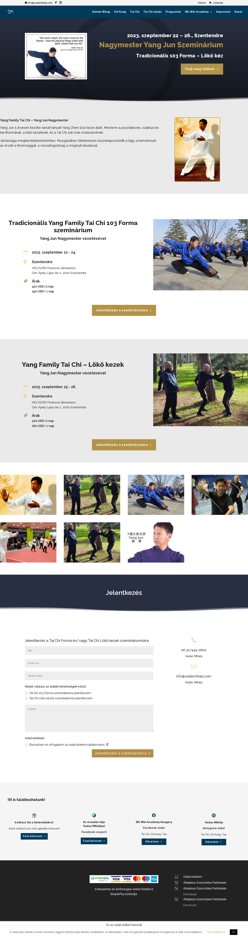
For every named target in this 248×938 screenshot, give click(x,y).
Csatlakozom (92, 840)
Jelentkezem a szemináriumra (120, 753)
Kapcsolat (223, 11)
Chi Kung (120, 11)
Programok (173, 11)
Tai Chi (134, 11)
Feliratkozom (32, 836)
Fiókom (202, 3)
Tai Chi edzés (152, 11)
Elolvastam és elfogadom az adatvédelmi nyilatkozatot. (67, 745)
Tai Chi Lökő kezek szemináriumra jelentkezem (58, 698)
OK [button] (233, 932)
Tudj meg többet (200, 69)
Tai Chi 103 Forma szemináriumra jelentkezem (58, 693)
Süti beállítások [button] (216, 932)
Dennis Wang (101, 11)
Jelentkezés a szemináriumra (122, 310)
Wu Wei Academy (197, 11)
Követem (152, 841)
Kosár (238, 11)
